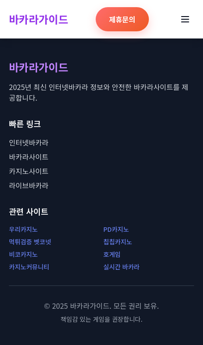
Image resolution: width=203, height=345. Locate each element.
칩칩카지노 (117, 241)
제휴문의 (122, 19)
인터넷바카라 (28, 142)
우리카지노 (23, 229)
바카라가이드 (38, 19)
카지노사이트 (28, 171)
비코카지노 (23, 254)
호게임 (112, 254)
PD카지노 (116, 229)
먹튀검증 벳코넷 (30, 241)
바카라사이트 (28, 156)
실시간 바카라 (121, 266)
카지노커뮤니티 (29, 266)
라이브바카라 (28, 185)
